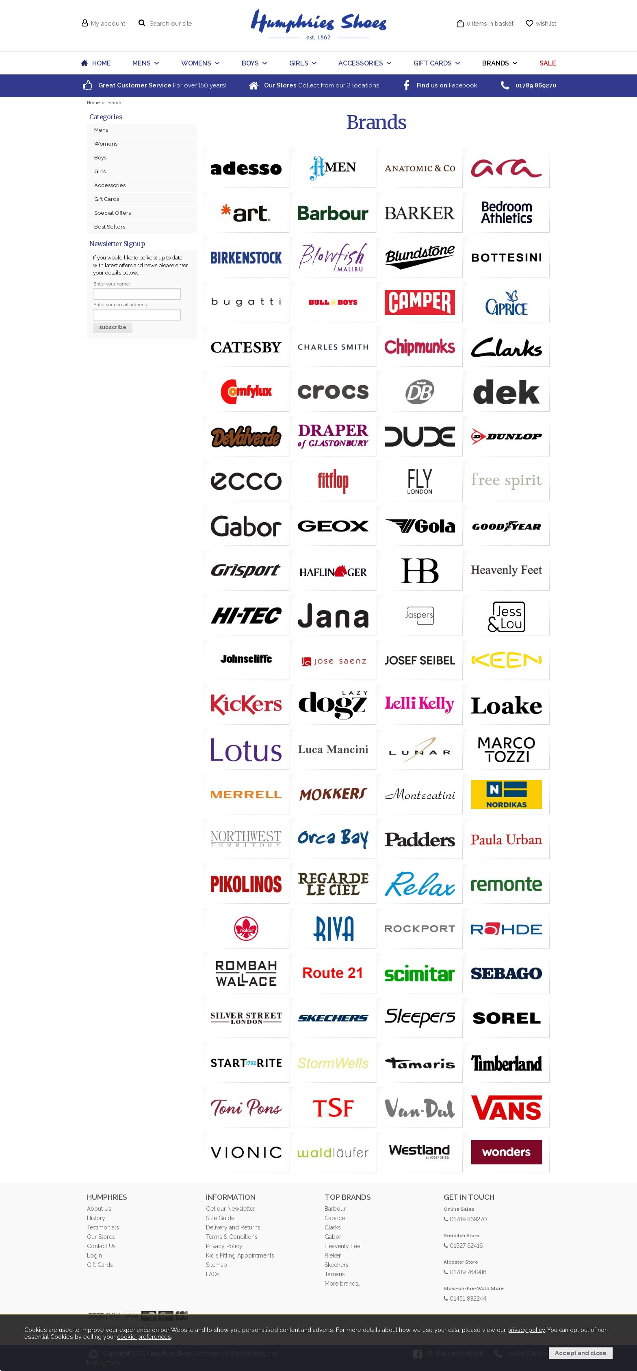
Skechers (336, 1265)
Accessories (110, 185)
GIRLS (298, 63)
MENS (141, 63)
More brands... (343, 1283)
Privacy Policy (224, 1246)
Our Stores (101, 1237)
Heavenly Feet (343, 1246)
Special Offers (112, 213)
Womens (105, 144)
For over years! (153, 85)
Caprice (335, 1218)
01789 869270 (465, 1219)
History (96, 1218)
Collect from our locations (313, 85)
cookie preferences (144, 1337)
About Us (99, 1208)
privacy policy (526, 1330)
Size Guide (220, 1218)
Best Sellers (109, 227)
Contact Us (101, 1246)
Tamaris (334, 1274)
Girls (100, 171)
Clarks (332, 1227)
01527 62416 (463, 1245)
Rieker (333, 1255)
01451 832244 (465, 1298)
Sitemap (216, 1265)
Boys (100, 158)
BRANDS (495, 63)
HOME (101, 63)
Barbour (335, 1208)
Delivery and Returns (233, 1227)
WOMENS (196, 63)
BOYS (250, 63)
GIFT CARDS (433, 63)
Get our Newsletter (230, 1208)
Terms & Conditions (231, 1237)
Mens (101, 130)
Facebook (438, 85)
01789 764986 (465, 1271)
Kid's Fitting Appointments (240, 1255)
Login (94, 1255)
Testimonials (103, 1227)
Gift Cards (106, 199)
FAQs (212, 1274)
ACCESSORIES (360, 63)
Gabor (333, 1237)
